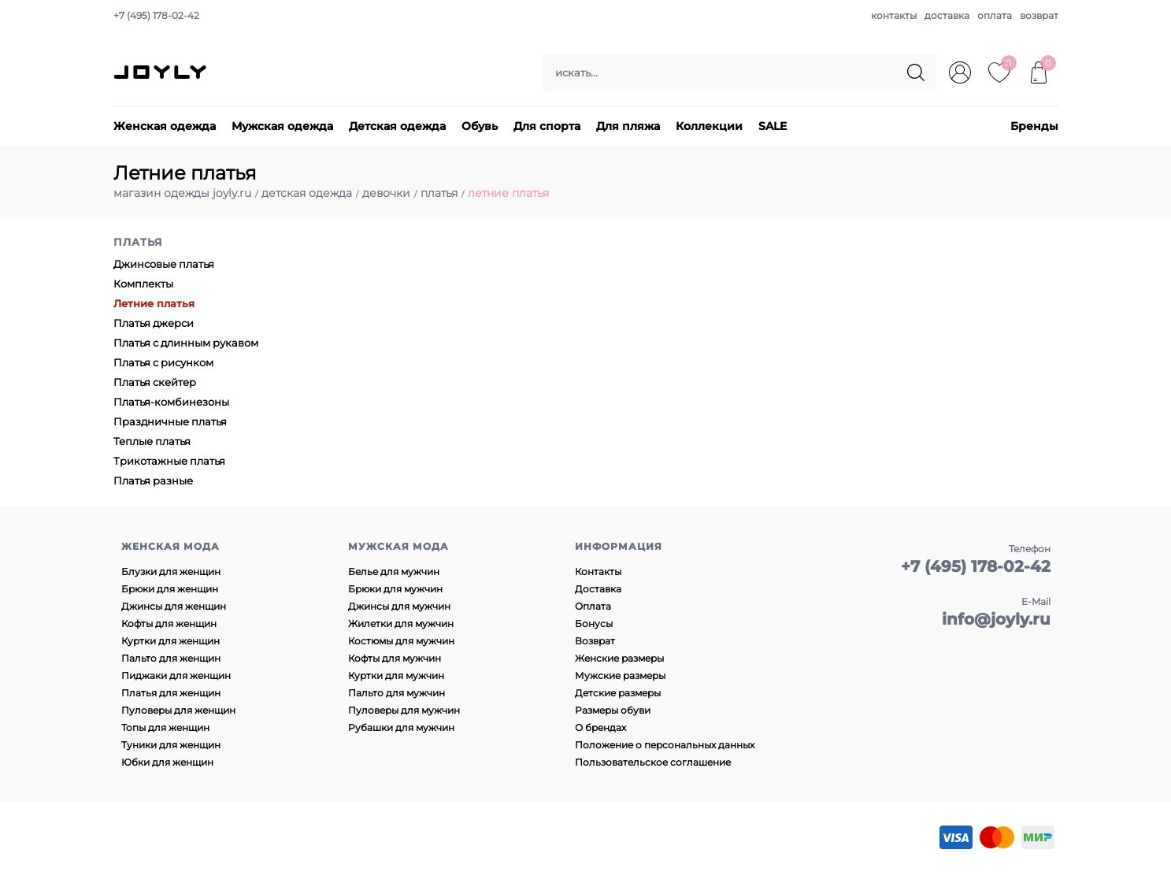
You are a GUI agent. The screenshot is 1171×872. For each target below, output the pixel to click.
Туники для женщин (170, 745)
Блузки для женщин (170, 571)
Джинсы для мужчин (399, 606)
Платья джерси (153, 323)
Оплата (593, 606)
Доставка (598, 589)
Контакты (598, 571)
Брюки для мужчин (395, 589)
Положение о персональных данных (664, 745)
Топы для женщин (165, 727)
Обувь (479, 126)
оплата (994, 15)
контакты (894, 15)
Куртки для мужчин (396, 675)
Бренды (1034, 126)
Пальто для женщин (170, 658)
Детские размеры (618, 693)
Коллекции (709, 126)
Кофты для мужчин (394, 658)
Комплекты (143, 283)
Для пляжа (628, 126)
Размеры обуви (612, 710)
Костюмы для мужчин (401, 641)
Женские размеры (619, 658)
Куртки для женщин (170, 641)
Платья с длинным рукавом (185, 342)
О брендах (600, 727)
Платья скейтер (154, 382)
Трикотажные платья (169, 461)
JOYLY (161, 72)
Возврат (595, 641)
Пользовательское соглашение (653, 762)
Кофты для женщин (169, 623)
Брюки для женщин (169, 589)
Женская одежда (164, 126)
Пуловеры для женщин (178, 710)
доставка (947, 15)
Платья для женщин (170, 693)
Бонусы (594, 623)
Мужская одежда (282, 126)
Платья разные (153, 480)
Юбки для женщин (167, 762)
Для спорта (546, 126)
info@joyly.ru (996, 619)
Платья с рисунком (163, 362)
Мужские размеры (620, 675)
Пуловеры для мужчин (404, 710)
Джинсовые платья (163, 264)
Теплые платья (152, 441)
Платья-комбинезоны (171, 401)
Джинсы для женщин (173, 606)
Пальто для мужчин (396, 693)
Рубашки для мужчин (401, 727)
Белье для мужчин (393, 571)
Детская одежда (397, 126)
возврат (1039, 15)
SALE (772, 126)
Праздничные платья (170, 421)
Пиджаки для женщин (176, 675)
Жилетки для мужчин (401, 623)
